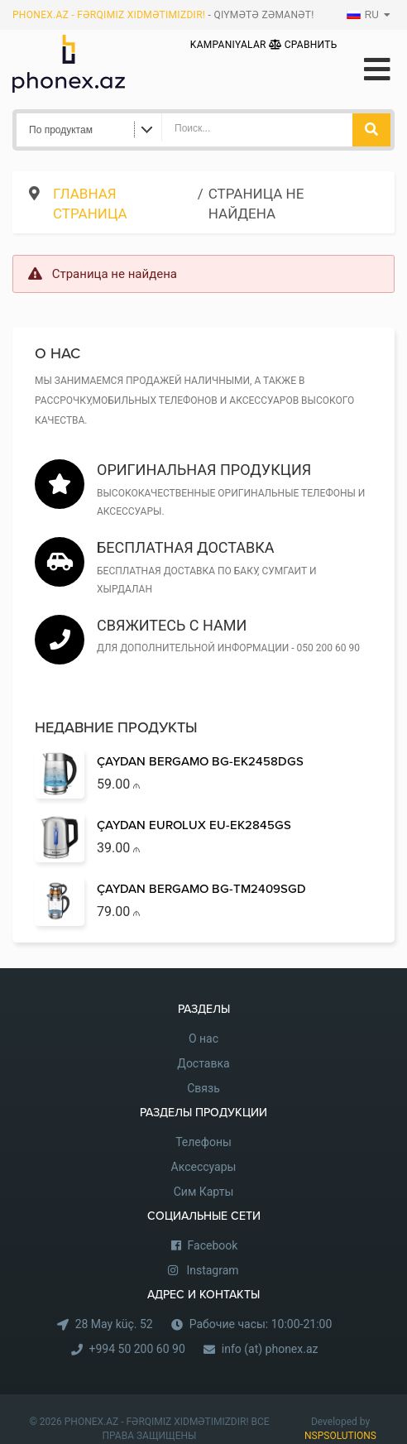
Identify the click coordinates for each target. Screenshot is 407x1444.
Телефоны (203, 1142)
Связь (203, 1088)
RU (363, 15)
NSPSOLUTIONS (340, 1436)
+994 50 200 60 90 (137, 1348)
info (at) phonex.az (270, 1348)
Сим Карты (204, 1191)
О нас (203, 1038)
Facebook (213, 1245)
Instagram (212, 1270)
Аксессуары (204, 1166)
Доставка (203, 1063)
